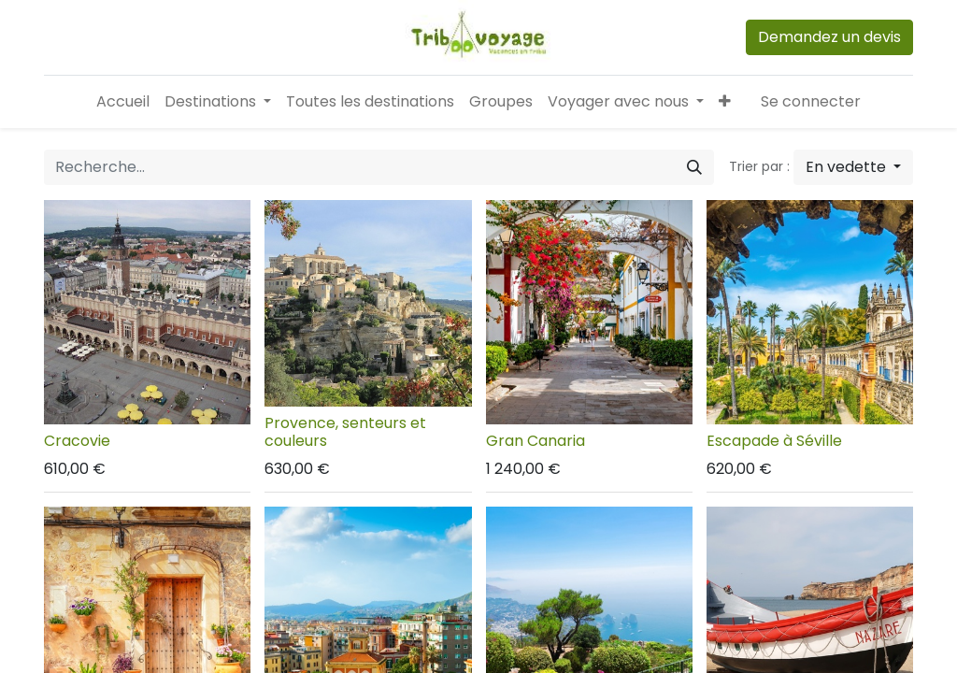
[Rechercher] (694, 167)
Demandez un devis (829, 37)
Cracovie (77, 440)
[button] (724, 102)
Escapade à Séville (774, 440)
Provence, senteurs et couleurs (345, 431)
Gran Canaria (535, 440)
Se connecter (811, 101)
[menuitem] (123, 102)
